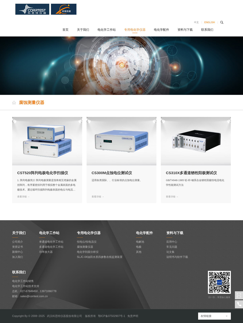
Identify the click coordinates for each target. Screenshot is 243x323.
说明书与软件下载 (177, 256)
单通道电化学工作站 (51, 241)
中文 (196, 22)
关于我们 (83, 29)
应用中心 (171, 241)
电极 (138, 246)
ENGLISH (209, 22)
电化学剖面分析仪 (88, 251)
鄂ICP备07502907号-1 (111, 316)
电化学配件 (161, 29)
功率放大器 (46, 251)
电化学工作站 (107, 29)
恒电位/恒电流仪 (87, 241)
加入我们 (17, 256)
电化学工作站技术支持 (25, 286)
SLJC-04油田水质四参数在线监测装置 (100, 256)
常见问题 (171, 246)
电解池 (140, 241)
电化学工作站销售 (23, 281)
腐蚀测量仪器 (85, 246)
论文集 (170, 251)
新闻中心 (17, 251)
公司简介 (17, 241)
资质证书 (17, 246)
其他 (138, 251)
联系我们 (207, 29)
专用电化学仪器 (134, 29)
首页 (65, 29)
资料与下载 (185, 29)
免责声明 (132, 316)
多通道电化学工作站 (51, 246)
